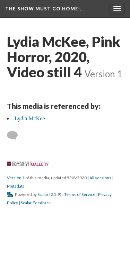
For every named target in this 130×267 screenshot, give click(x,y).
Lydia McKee (30, 118)
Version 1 (16, 177)
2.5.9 (55, 194)
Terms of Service (79, 194)
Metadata (16, 186)
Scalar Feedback (36, 202)
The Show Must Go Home (44, 8)
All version (100, 177)
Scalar (43, 194)
